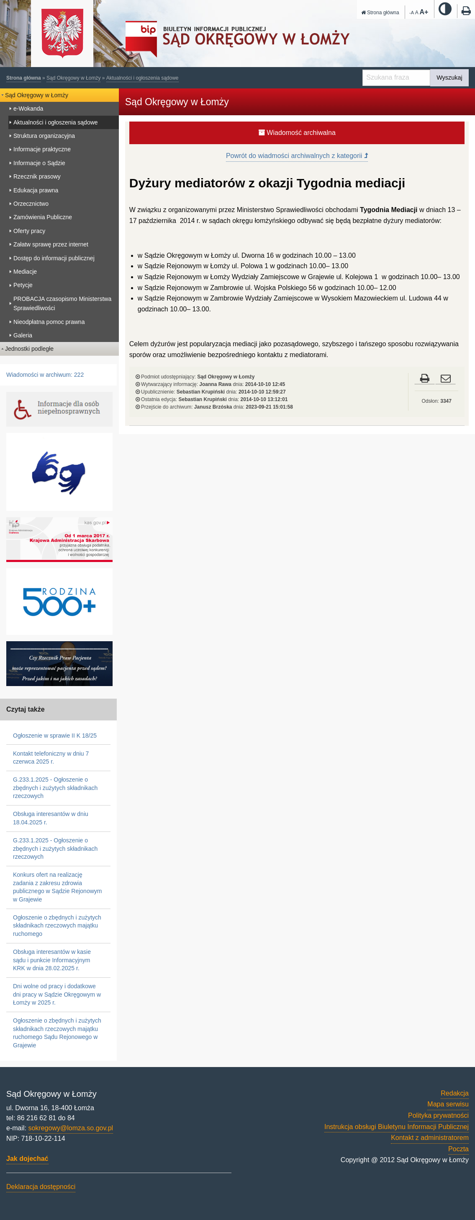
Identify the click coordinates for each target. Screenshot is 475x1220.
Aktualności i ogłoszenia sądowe (142, 78)
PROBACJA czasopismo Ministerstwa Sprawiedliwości (62, 303)
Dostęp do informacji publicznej (54, 258)
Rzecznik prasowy (37, 176)
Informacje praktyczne (42, 149)
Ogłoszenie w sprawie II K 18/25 (55, 735)
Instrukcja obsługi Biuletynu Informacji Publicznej (396, 1126)
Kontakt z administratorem (430, 1137)
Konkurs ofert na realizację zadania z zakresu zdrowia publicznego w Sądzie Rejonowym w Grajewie (57, 887)
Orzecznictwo (31, 203)
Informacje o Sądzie (39, 163)
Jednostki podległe (29, 348)
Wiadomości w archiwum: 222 (45, 374)
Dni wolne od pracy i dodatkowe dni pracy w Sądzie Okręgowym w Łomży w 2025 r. (57, 994)
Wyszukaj (449, 77)
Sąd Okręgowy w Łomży (73, 78)
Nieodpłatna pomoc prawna (49, 322)
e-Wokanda (28, 108)
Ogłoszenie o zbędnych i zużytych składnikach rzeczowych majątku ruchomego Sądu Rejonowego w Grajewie (57, 1033)
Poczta (458, 1149)
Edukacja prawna (35, 190)
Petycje (23, 285)
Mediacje (25, 271)
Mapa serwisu (448, 1104)
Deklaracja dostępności (40, 1186)
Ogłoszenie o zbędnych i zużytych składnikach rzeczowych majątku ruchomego (57, 925)
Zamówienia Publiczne (42, 217)
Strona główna (380, 13)
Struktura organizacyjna (44, 135)
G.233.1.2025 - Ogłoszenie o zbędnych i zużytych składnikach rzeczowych (55, 787)
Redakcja (455, 1093)
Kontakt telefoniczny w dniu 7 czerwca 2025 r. (51, 757)
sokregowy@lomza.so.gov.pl (70, 1128)
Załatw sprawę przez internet (50, 244)
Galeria (22, 335)
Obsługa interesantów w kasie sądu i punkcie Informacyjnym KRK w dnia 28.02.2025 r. (52, 959)
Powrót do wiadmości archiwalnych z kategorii (297, 155)
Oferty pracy (29, 231)
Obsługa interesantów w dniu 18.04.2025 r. (50, 818)
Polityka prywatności (438, 1115)
